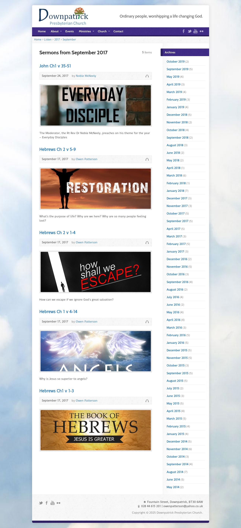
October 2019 (176, 61)
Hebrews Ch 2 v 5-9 (57, 149)
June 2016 (173, 304)
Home (42, 31)
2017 (57, 39)
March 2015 (174, 418)
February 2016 (176, 335)
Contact (118, 31)
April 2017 (173, 229)
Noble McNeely (86, 76)
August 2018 (175, 145)
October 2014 (176, 456)
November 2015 (177, 358)
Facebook (183, 31)
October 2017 (176, 213)
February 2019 (176, 99)
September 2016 (177, 282)
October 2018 (176, 130)
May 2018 (173, 160)
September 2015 (177, 373)
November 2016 (177, 266)
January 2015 (175, 434)
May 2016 (173, 312)
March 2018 (174, 175)
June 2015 (173, 396)
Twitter (189, 31)
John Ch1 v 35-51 (55, 66)
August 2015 (175, 381)
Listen (48, 39)
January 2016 (175, 342)
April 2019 (173, 84)
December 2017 (177, 198)
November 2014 (177, 449)
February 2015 (176, 426)
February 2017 (176, 244)
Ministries (86, 32)
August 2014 (175, 472)
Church (104, 32)
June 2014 (173, 479)
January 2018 (175, 191)
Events (69, 31)
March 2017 (174, 236)
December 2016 (177, 259)
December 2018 (177, 114)
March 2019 (174, 92)
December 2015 (177, 350)
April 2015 (173, 411)
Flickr (201, 31)
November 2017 (177, 206)
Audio (147, 76)
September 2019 (177, 69)
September (69, 39)
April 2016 (173, 320)
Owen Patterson (87, 159)
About (56, 32)
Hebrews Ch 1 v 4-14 (58, 311)
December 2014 (177, 441)
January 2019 (175, 107)
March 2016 (174, 327)
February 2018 (176, 183)
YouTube (195, 31)
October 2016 (176, 274)
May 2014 (173, 487)
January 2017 (175, 251)
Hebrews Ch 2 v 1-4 (57, 232)
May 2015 (173, 403)
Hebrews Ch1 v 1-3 (56, 391)
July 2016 (173, 297)
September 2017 (177, 221)
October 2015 (176, 365)
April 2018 (173, 168)
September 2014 (177, 464)
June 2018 (173, 153)
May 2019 (173, 76)
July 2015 (173, 388)
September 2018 (177, 137)
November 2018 (177, 122)
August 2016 (175, 289)
